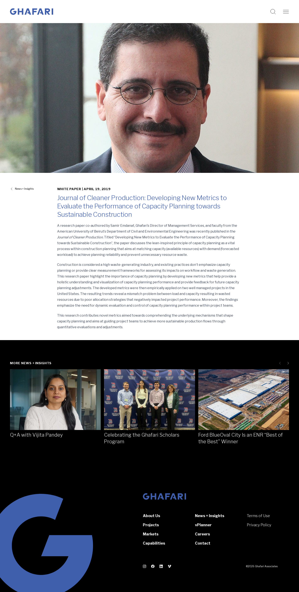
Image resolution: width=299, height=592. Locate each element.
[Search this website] (273, 12)
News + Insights (209, 516)
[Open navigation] (286, 12)
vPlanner (203, 525)
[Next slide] (287, 363)
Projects (151, 525)
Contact (202, 543)
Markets (150, 534)
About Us (151, 516)
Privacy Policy (259, 525)
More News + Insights (30, 363)
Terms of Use (258, 516)
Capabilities (154, 543)
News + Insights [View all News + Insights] (24, 188)
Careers (202, 534)
